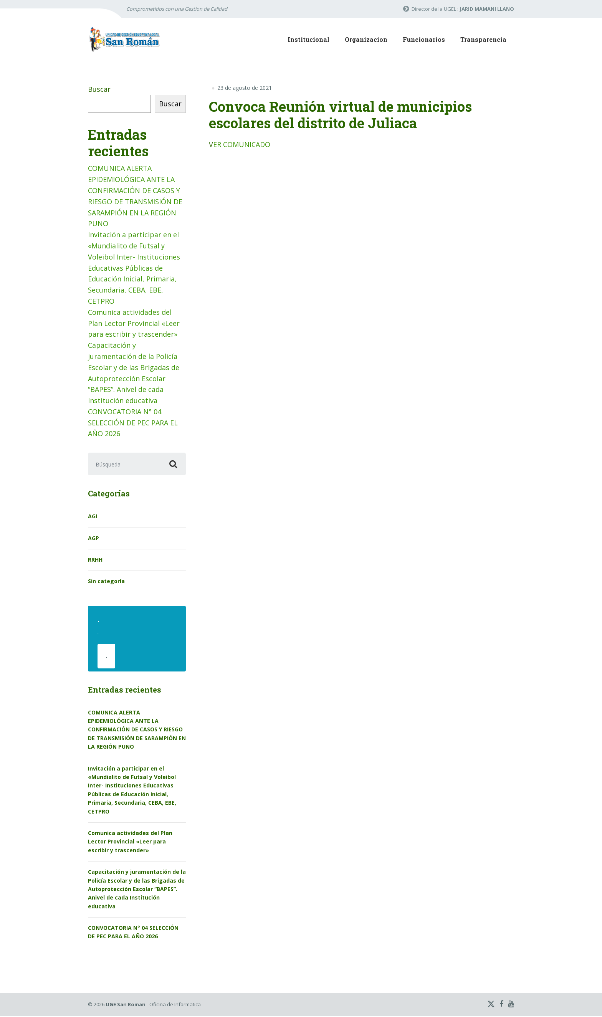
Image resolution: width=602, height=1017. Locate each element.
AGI (92, 516)
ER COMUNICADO (241, 144)
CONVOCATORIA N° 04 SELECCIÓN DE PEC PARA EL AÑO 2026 (133, 422)
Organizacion (366, 39)
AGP (93, 538)
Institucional (308, 39)
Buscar (99, 89)
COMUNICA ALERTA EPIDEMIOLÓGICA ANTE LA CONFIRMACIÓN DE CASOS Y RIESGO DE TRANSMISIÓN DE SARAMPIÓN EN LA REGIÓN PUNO (137, 730)
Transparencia (483, 39)
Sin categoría (106, 581)
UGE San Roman (126, 1005)
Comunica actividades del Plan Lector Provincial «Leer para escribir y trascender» (134, 323)
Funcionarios (424, 39)
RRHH (95, 560)
